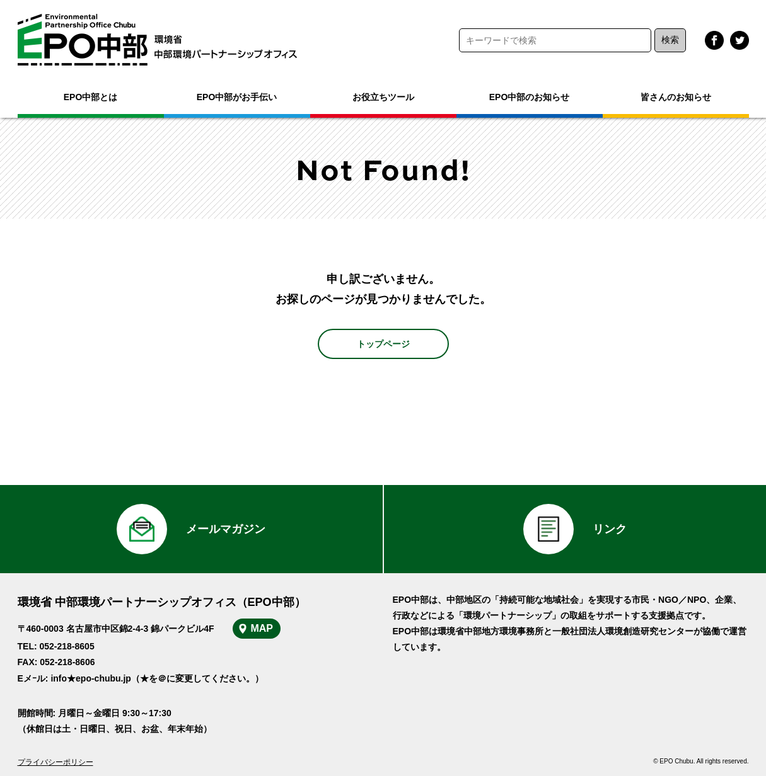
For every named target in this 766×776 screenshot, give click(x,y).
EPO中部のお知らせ (529, 97)
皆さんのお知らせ (676, 97)
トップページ (383, 344)
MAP (261, 628)
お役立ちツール (383, 97)
